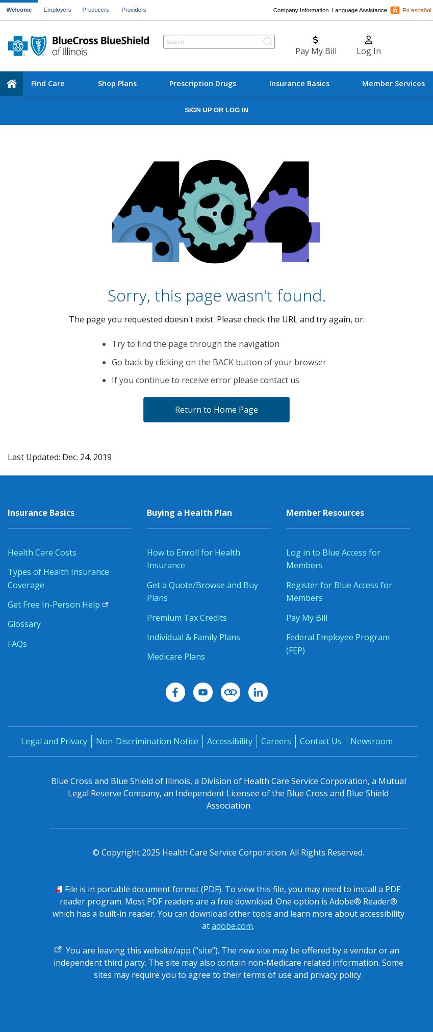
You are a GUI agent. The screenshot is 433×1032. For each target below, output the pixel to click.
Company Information (301, 10)
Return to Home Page (216, 409)
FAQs (17, 643)
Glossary (24, 624)
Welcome (19, 10)
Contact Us (321, 741)
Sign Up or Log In (216, 110)
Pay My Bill (306, 617)
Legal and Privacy (54, 741)
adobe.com (232, 926)
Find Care (48, 83)
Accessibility (229, 741)
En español (416, 10)
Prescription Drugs (202, 83)
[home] (11, 83)
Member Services (393, 83)
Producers (96, 10)
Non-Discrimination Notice (147, 741)
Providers (133, 10)
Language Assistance (359, 10)
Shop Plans (117, 83)
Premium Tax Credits (187, 617)
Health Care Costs (42, 552)
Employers (57, 10)
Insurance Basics (299, 83)
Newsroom (371, 741)
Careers (276, 741)
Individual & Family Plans (193, 637)
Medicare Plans (176, 656)
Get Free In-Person (58, 604)
